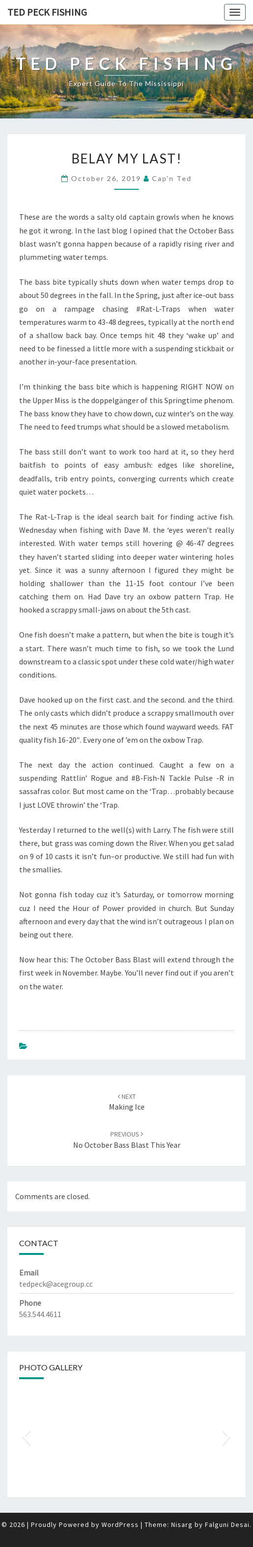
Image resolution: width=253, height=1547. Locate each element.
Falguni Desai (227, 1524)
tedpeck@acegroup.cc (56, 1284)
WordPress (120, 1524)
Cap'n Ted (172, 178)
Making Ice (127, 1102)
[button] (26, 1436)
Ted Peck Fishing (47, 12)
